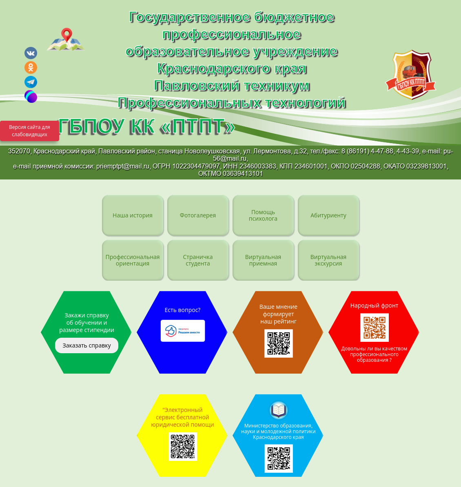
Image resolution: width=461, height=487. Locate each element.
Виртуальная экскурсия (328, 260)
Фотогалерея (198, 215)
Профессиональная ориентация (132, 260)
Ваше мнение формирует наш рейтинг (278, 330)
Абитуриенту (328, 215)
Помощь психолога (263, 215)
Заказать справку (86, 345)
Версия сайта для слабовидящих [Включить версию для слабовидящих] (29, 131)
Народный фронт (374, 332)
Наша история (133, 215)
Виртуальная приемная (263, 260)
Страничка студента (198, 260)
